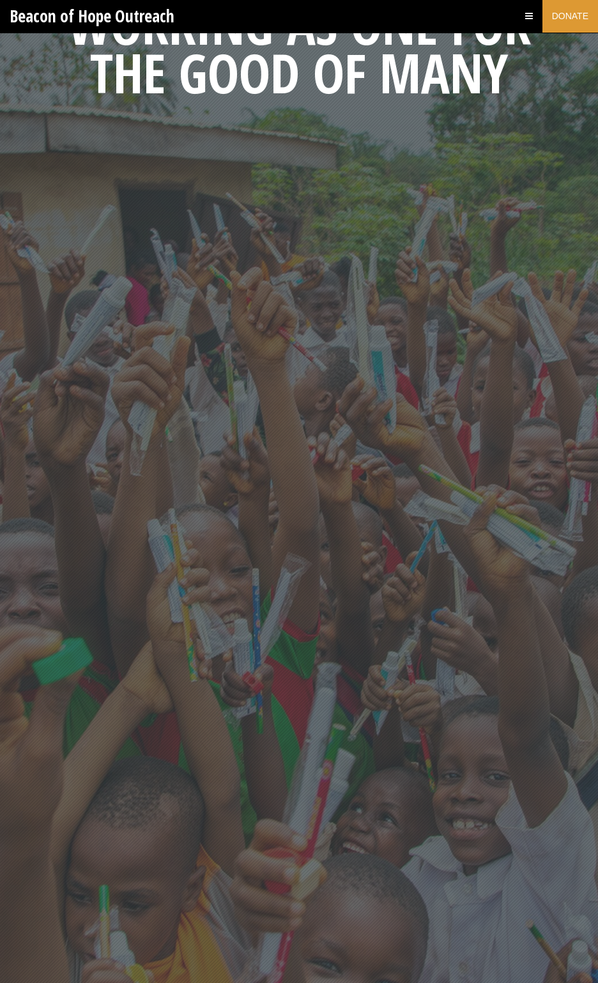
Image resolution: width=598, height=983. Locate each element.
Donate (570, 16)
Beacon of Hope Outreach (92, 15)
